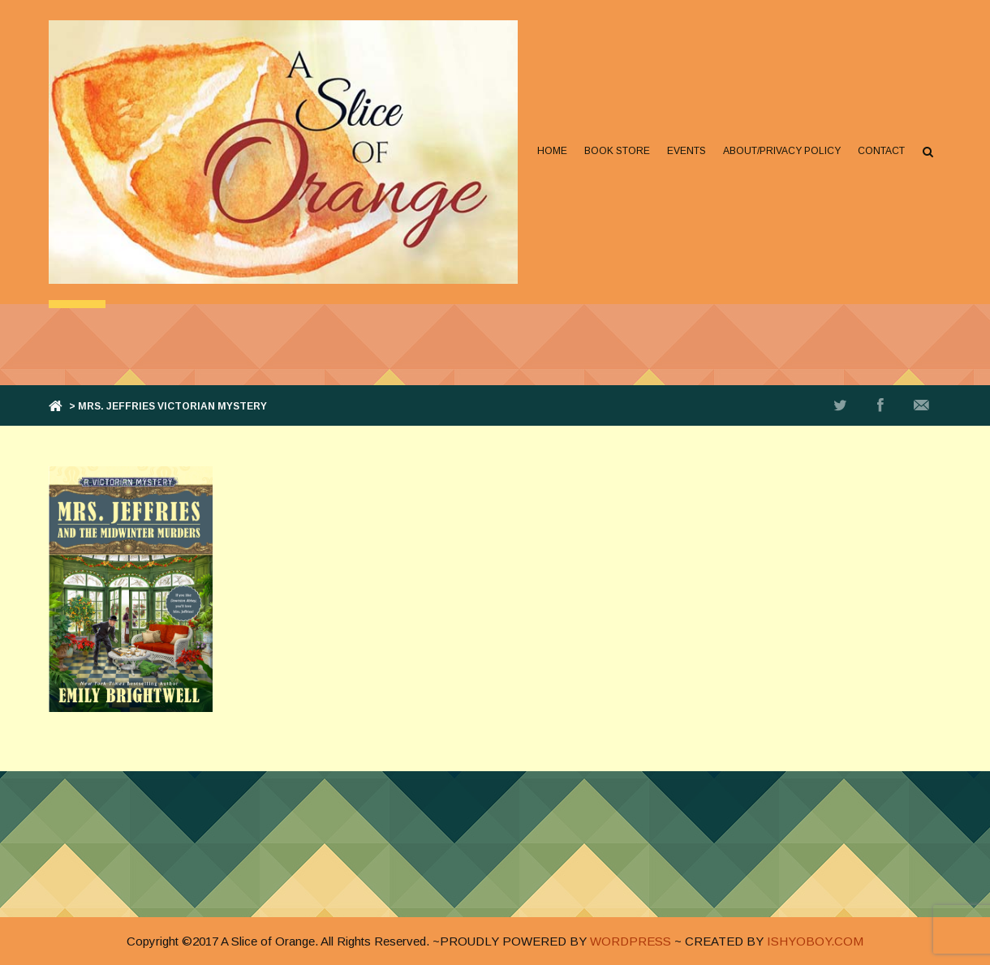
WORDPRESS (630, 941)
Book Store (617, 151)
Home (552, 151)
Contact (881, 151)
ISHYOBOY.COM (815, 941)
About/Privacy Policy (782, 151)
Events (686, 151)
